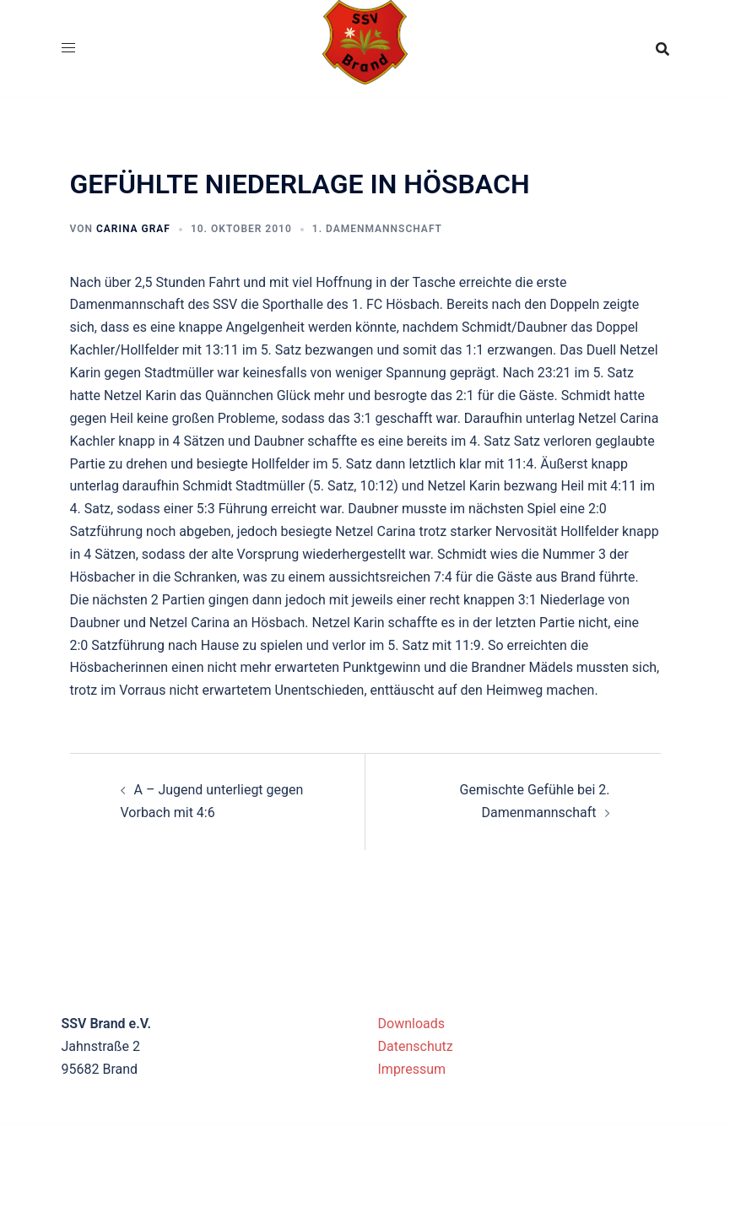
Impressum (412, 1069)
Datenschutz (415, 1046)
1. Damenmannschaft (377, 229)
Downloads (411, 1024)
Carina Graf (133, 229)
